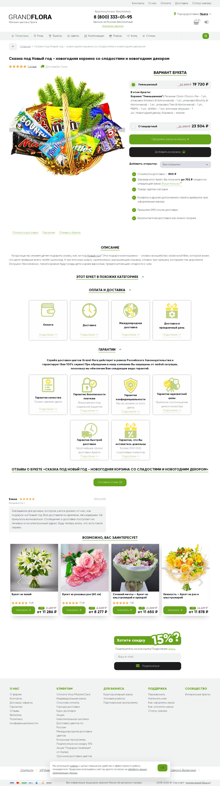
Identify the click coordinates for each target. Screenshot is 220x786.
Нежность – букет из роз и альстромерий (181, 596)
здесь (171, 649)
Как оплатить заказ (160, 707)
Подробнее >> (48, 335)
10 (82, 603)
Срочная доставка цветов (74, 756)
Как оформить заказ (161, 702)
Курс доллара (66, 711)
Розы (38, 36)
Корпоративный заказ (118, 694)
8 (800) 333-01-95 (113, 17)
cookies (74, 766)
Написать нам (157, 698)
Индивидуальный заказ (71, 698)
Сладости (26, 770)
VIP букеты (46, 770)
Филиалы (15, 715)
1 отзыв (32, 66)
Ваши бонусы (172, 183)
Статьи (149, 36)
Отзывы (14, 711)
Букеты (55, 36)
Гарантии (48, 232)
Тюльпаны (20, 36)
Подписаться (147, 666)
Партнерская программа (120, 702)
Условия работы (114, 698)
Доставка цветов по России (70, 725)
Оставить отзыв (110, 482)
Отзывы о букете (70, 232)
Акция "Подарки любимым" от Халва (74, 750)
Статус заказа (201, 3)
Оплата (166, 3)
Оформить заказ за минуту (170, 139)
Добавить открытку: (143, 164)
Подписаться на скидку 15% (74, 744)
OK (162, 767)
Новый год (94, 255)
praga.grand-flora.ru (198, 783)
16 (31, 603)
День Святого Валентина (179, 770)
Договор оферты (21, 702)
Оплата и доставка (25, 232)
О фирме (16, 694)
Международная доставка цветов (74, 733)
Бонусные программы (71, 740)
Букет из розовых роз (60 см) (81, 594)
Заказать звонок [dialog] (113, 26)
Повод (115, 36)
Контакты (138, 3)
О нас (152, 3)
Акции (60, 715)
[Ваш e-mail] (147, 657)
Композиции (94, 36)
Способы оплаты (68, 702)
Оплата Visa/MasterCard (73, 694)
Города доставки (68, 707)
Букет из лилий (21, 594)
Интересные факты (197, 694)
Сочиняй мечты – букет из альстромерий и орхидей (130, 596)
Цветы (73, 36)
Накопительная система (73, 719)
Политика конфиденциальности (24, 721)
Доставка (181, 3)
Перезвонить (156, 694)
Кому (132, 36)
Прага (205, 14)
